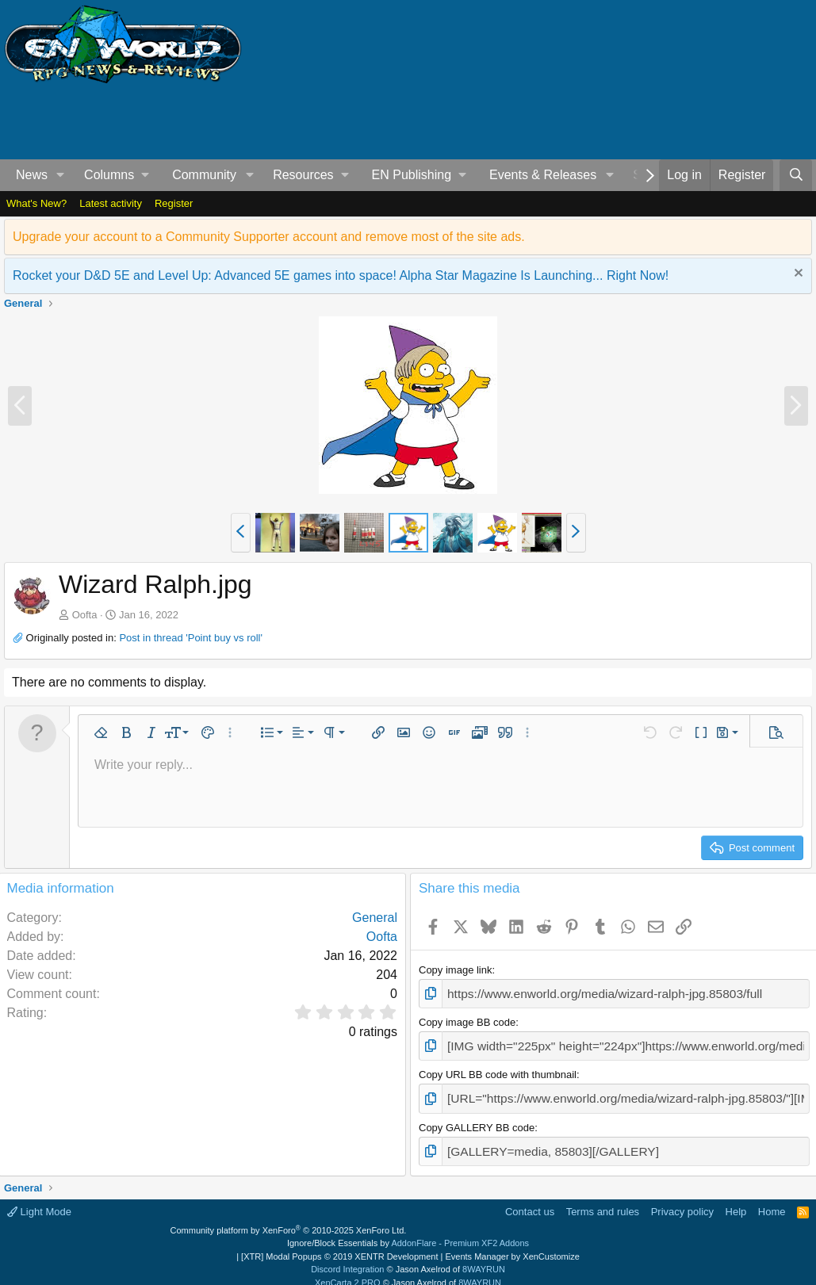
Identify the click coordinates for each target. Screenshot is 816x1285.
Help (736, 1200)
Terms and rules (602, 1200)
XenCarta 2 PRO (348, 1270)
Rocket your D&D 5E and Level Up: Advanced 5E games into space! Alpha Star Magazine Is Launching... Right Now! (341, 275)
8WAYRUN (483, 1257)
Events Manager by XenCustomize (512, 1244)
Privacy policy (682, 1200)
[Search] (796, 175)
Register (174, 203)
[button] (60, 175)
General (374, 917)
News (32, 175)
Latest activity (110, 203)
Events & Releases (542, 175)
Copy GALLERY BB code (476, 1118)
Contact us (529, 1200)
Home (772, 1200)
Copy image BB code (467, 1019)
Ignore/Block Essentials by (408, 1231)
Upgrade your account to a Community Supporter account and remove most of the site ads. (269, 236)
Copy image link (455, 970)
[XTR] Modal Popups (339, 1244)
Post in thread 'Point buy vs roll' (190, 638)
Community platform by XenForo (288, 1218)
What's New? (36, 203)
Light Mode (39, 1200)
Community (204, 175)
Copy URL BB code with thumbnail (498, 1069)
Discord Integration (347, 1257)
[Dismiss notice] (796, 274)
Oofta (85, 615)
